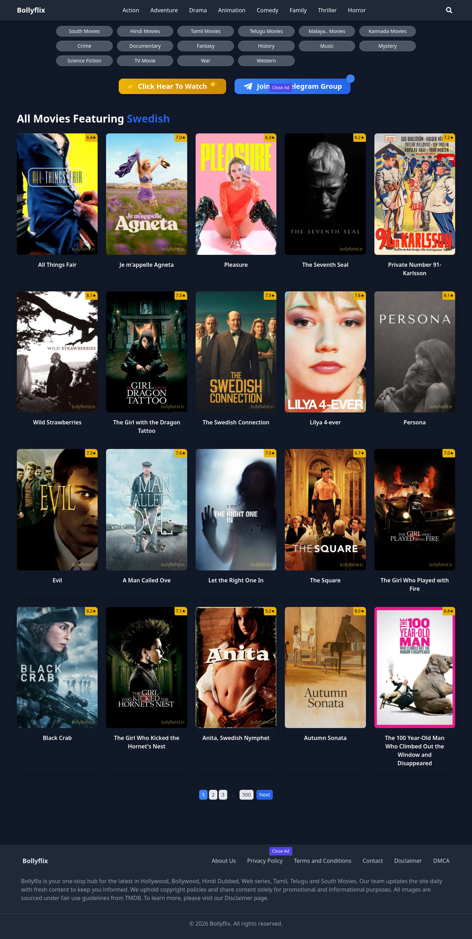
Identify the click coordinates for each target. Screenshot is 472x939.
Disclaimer (408, 861)
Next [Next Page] (264, 794)
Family (298, 10)
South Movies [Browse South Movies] (84, 31)
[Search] (449, 10)
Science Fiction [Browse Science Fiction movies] (84, 60)
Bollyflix (31, 10)
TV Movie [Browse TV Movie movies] (145, 60)
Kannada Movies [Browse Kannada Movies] (388, 31)
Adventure (164, 10)
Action (131, 10)
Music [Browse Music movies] (327, 45)
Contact (373, 861)
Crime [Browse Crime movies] (84, 45)
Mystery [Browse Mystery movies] (387, 45)
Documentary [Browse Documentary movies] (145, 45)
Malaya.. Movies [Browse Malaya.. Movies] (327, 31)
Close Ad (280, 88)
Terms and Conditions (323, 861)
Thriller (327, 10)
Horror (357, 10)
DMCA (441, 861)
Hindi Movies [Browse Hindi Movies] (145, 31)
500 (246, 794)
